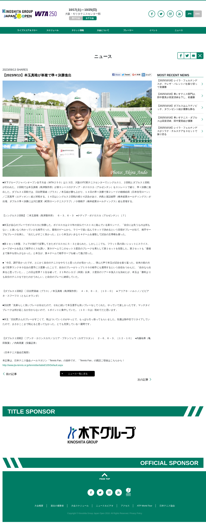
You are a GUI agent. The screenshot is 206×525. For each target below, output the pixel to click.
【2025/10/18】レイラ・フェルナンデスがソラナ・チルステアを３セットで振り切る (177, 131)
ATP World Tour (144, 501)
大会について (103, 30)
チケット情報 (78, 30)
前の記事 (11, 374)
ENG (197, 14)
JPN (189, 14)
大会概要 (39, 501)
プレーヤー (128, 30)
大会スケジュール (80, 501)
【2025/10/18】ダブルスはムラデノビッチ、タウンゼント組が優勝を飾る (177, 107)
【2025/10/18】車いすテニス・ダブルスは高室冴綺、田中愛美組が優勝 (177, 119)
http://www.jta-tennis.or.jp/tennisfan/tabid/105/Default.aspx (33, 365)
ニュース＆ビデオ (104, 501)
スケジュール (52, 30)
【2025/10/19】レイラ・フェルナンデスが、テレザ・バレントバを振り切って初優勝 (177, 83)
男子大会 (76, 18)
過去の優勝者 (57, 501)
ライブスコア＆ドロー (27, 30)
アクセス (125, 501)
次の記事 (143, 374)
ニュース (179, 30)
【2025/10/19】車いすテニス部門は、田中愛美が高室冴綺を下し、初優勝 (177, 96)
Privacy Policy (136, 509)
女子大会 (90, 18)
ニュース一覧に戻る (78, 373)
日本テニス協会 (167, 501)
